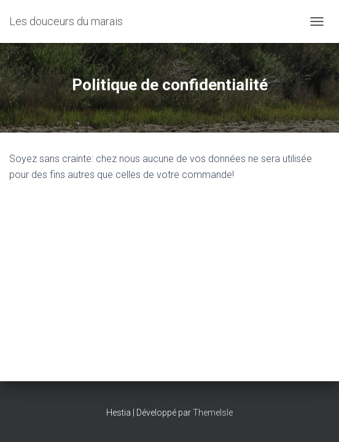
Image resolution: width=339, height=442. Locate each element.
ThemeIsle (213, 412)
